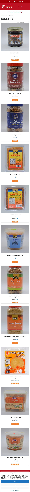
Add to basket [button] (15, 59)
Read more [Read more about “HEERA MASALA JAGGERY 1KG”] (15, 100)
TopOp (16, 420)
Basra (16, 56)
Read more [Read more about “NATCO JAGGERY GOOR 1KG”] (15, 221)
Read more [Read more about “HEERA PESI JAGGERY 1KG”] (15, 140)
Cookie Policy (12, 490)
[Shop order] (23, 22)
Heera (16, 96)
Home (2, 15)
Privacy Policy (17, 490)
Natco (16, 177)
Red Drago (16, 380)
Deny (15, 484)
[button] (28, 473)
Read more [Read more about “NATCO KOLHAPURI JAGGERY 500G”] (15, 262)
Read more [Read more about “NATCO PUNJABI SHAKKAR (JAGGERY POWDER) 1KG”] (15, 343)
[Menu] (20, 6)
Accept (15, 481)
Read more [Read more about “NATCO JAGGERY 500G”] (15, 181)
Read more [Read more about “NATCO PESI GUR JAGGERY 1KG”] (15, 302)
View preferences (15, 487)
